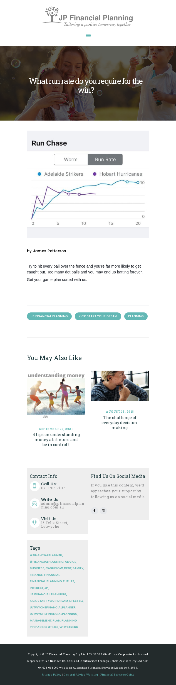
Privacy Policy (52, 674)
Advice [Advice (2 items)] (70, 561)
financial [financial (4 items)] (52, 575)
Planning (136, 316)
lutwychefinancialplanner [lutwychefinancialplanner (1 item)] (53, 607)
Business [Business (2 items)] (37, 568)
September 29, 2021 (56, 429)
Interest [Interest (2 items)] (36, 588)
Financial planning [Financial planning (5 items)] (46, 581)
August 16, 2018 (120, 412)
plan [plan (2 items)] (56, 620)
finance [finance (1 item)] (36, 575)
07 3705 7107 (63, 486)
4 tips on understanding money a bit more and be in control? (56, 439)
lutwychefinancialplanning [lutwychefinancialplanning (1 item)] (53, 613)
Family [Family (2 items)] (78, 568)
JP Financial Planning (49, 316)
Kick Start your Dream (98, 316)
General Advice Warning (81, 674)
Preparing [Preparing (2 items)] (38, 627)
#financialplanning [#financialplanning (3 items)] (47, 561)
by (46, 251)
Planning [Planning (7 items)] (69, 620)
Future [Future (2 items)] (68, 581)
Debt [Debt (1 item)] (67, 568)
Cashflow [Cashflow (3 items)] (54, 568)
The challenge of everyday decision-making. (119, 422)
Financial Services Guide (117, 674)
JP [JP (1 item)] (46, 588)
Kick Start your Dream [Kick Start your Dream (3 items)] (49, 600)
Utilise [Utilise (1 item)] (53, 627)
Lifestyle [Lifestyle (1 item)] (76, 600)
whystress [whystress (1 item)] (69, 627)
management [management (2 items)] (40, 620)
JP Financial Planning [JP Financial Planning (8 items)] (48, 594)
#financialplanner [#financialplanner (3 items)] (46, 555)
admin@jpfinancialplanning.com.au (63, 504)
